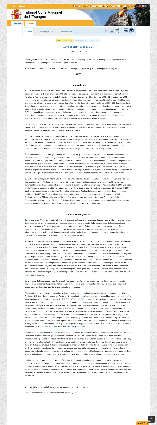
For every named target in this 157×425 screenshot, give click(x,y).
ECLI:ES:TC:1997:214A (78, 52)
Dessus (151, 421)
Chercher (107, 30)
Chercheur (17, 24)
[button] (65, 40)
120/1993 (79, 299)
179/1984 (53, 327)
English (143, 6)
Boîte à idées (125, 30)
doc (111, 30)
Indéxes (55, 32)
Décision (31, 24)
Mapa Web (143, 423)
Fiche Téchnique (42, 32)
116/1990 (71, 327)
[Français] (145, 6)
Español (140, 6)
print (117, 30)
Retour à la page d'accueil (23, 6)
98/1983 (44, 327)
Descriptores (66, 32)
